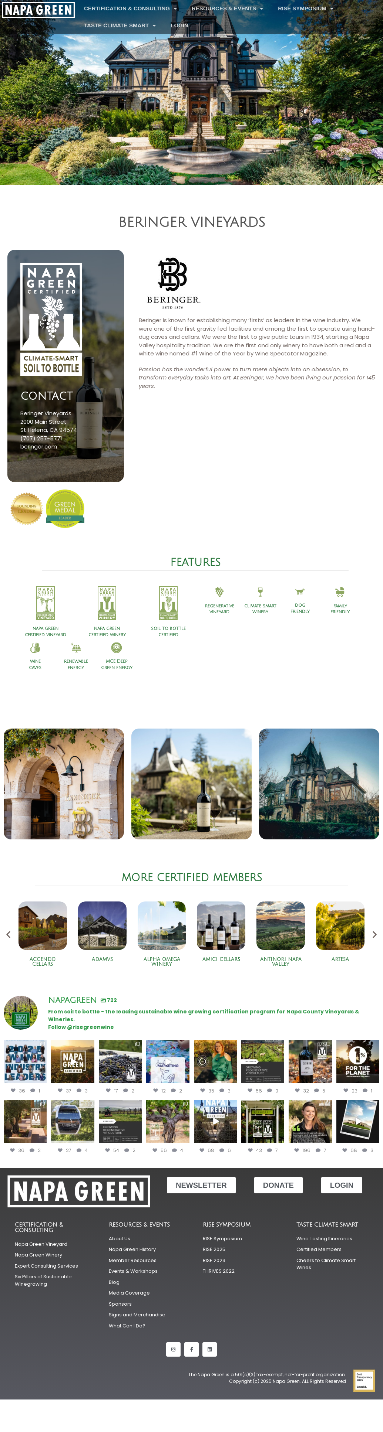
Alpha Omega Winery (162, 962)
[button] (8, 934)
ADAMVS (102, 959)
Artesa (340, 959)
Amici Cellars (221, 959)
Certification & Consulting (130, 8)
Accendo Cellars (43, 962)
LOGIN (179, 25)
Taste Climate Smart (120, 25)
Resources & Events (227, 8)
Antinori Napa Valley (281, 962)
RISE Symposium (305, 8)
